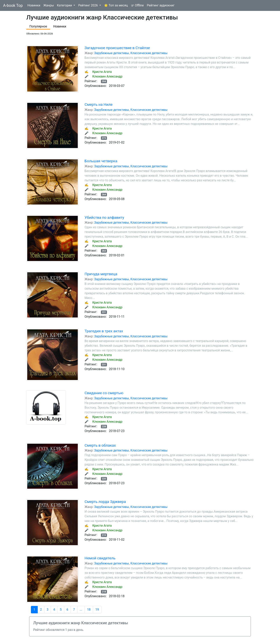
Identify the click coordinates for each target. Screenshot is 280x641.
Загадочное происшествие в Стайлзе (117, 48)
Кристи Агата (102, 72)
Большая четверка (101, 161)
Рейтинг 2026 (88, 5)
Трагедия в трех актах (104, 331)
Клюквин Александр (107, 76)
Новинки (33, 5)
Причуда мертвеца (101, 274)
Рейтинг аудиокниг (160, 5)
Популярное (38, 26)
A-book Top (13, 5)
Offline (137, 5)
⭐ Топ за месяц (116, 5)
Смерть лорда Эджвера (105, 501)
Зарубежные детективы (111, 53)
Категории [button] (65, 5)
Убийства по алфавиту (104, 217)
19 (97, 609)
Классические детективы (149, 53)
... (81, 609)
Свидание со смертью (104, 393)
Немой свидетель (100, 558)
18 (89, 609)
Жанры (48, 5)
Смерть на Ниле (99, 104)
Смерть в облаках (100, 445)
